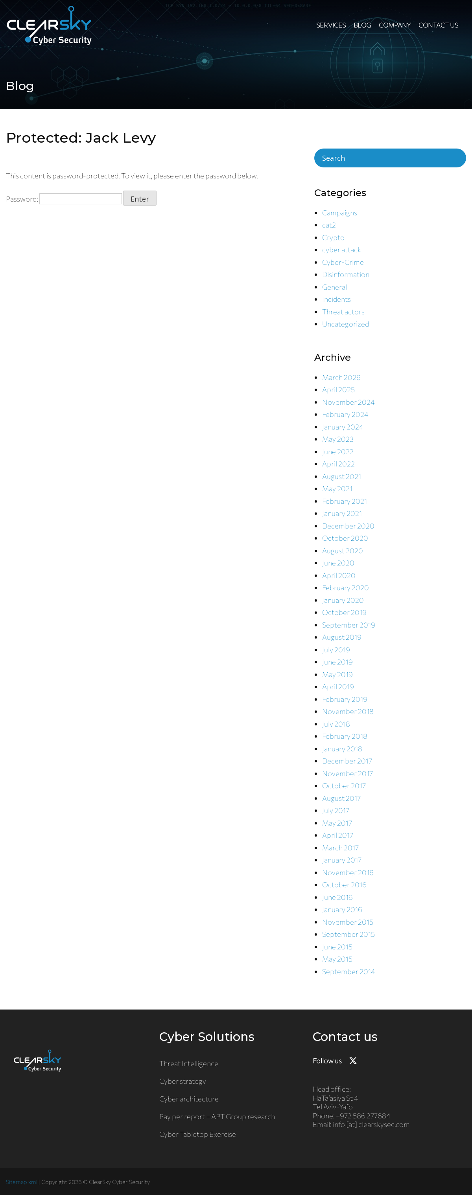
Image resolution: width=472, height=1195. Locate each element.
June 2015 (337, 946)
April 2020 (339, 575)
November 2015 (347, 922)
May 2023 (338, 439)
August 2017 (341, 798)
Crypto (333, 237)
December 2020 (348, 525)
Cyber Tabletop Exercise (197, 1134)
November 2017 (347, 773)
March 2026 (341, 377)
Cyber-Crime (343, 262)
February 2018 (344, 736)
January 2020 (343, 600)
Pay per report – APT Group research (217, 1116)
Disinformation (345, 274)
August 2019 (341, 637)
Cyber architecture (189, 1098)
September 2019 (348, 624)
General (334, 287)
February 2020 (345, 587)
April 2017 (337, 835)
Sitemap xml (21, 1181)
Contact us (438, 25)
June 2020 (338, 562)
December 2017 (347, 760)
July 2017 (335, 810)
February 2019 (344, 699)
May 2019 (337, 674)
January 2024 (342, 426)
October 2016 (344, 884)
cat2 (329, 224)
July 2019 (336, 649)
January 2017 (341, 859)
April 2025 (338, 389)
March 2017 (340, 847)
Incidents (336, 299)
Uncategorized (345, 323)
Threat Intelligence (188, 1063)
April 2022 (338, 463)
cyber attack (341, 249)
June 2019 (337, 661)
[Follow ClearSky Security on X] (353, 1060)
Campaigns (339, 212)
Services (331, 25)
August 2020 (342, 550)
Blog (362, 25)
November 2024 (348, 402)
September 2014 (348, 971)
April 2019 (338, 686)
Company (395, 25)
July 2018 (336, 724)
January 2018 (342, 748)
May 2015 (337, 959)
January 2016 (342, 909)
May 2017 (337, 823)
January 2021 (342, 513)
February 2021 (344, 501)
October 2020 (345, 538)
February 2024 (345, 414)
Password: (64, 199)
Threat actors (343, 311)
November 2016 (348, 872)
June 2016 (337, 897)
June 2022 (338, 451)
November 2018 (348, 711)
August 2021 (341, 476)
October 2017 (344, 785)
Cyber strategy (182, 1081)
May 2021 (337, 488)
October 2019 (344, 612)
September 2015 (348, 934)
